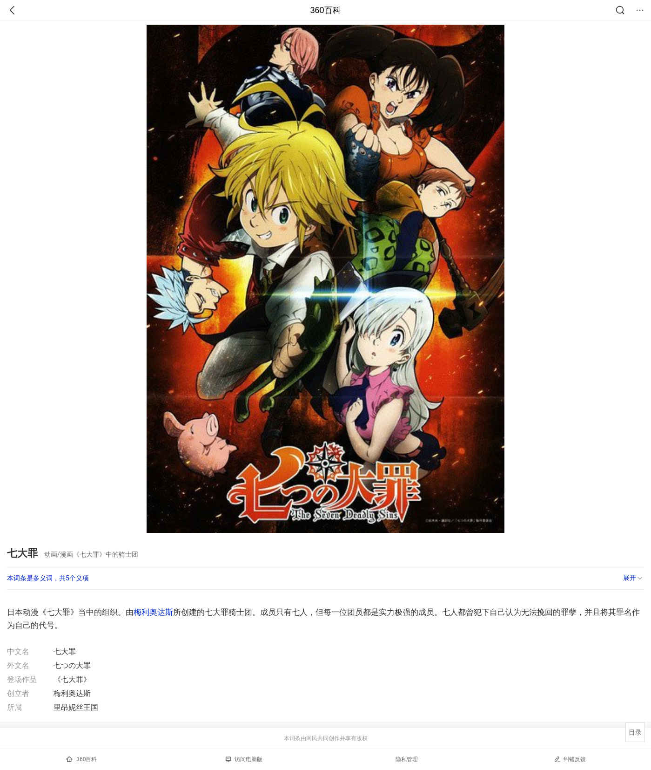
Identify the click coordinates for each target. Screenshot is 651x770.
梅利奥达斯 (153, 612)
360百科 (325, 10)
